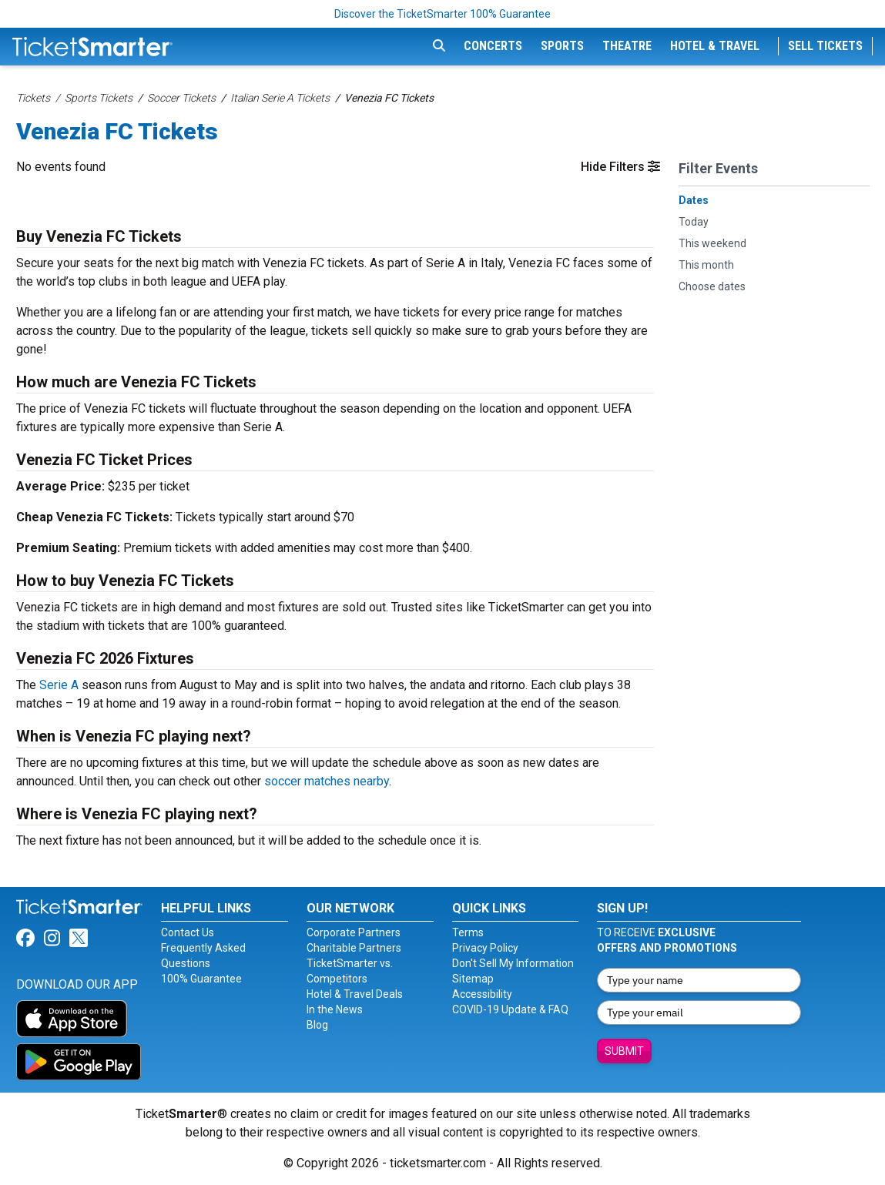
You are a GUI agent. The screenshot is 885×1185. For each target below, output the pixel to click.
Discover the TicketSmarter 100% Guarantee (442, 14)
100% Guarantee (201, 978)
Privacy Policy (485, 948)
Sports (562, 45)
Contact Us (187, 932)
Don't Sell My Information (513, 963)
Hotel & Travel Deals (355, 994)
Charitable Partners (354, 948)
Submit (624, 1051)
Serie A (59, 685)
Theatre (627, 45)
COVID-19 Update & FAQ (510, 1009)
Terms (468, 932)
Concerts (493, 45)
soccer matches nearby (326, 781)
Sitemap (473, 978)
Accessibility (482, 994)
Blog (317, 1025)
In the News (335, 1009)
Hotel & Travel (714, 45)
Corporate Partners (354, 932)
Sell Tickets (825, 45)
